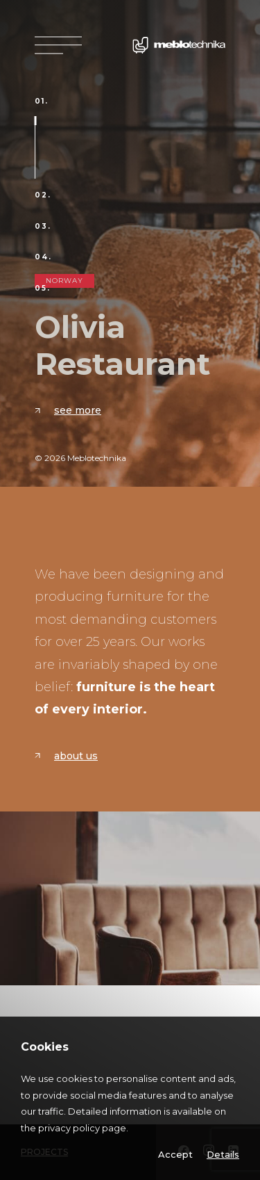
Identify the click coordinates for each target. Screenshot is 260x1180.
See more (68, 410)
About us (66, 756)
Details (223, 1154)
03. (43, 226)
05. (43, 288)
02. (43, 195)
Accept (175, 1154)
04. (43, 257)
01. (42, 101)
